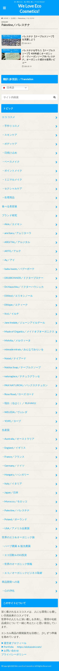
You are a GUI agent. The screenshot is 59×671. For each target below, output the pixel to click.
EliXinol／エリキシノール (18, 295)
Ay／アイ (9, 259)
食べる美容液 (9, 206)
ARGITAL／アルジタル (17, 241)
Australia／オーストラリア (19, 438)
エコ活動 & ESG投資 (15, 554)
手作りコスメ (12, 125)
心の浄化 (9, 590)
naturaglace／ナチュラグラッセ (22, 376)
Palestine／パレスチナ (16, 510)
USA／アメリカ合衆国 (16, 528)
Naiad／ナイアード (15, 358)
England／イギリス (15, 447)
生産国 (5, 429)
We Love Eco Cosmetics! (29, 8)
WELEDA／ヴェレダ (15, 411)
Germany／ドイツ (14, 465)
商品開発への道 (11, 581)
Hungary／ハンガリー (16, 474)
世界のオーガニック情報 (18, 563)
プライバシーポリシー (13, 654)
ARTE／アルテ (12, 250)
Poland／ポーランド (15, 519)
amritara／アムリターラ (17, 232)
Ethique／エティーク (16, 304)
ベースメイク (12, 161)
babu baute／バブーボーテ (19, 268)
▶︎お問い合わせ (10, 650)
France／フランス (14, 456)
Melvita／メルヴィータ (17, 340)
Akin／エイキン (13, 224)
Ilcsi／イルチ (11, 313)
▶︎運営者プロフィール (13, 642)
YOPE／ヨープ (12, 420)
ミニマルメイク (13, 179)
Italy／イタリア (13, 483)
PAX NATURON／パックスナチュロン (26, 385)
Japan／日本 (11, 492)
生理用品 (9, 197)
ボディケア (10, 143)
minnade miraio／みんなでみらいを (24, 349)
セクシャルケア (13, 188)
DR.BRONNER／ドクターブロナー (23, 277)
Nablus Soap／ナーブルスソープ (22, 367)
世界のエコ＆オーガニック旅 (18, 537)
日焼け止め (10, 152)
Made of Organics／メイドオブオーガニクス (29, 331)
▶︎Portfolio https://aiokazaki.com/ (21, 646)
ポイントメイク (13, 170)
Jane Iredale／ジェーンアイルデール (24, 322)
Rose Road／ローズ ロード (19, 394)
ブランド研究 (9, 215)
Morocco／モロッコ (15, 501)
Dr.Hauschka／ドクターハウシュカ (24, 286)
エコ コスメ (8, 116)
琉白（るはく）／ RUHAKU (20, 403)
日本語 (8, 88)
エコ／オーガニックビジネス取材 (23, 572)
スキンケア (10, 134)
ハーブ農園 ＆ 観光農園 (17, 545)
